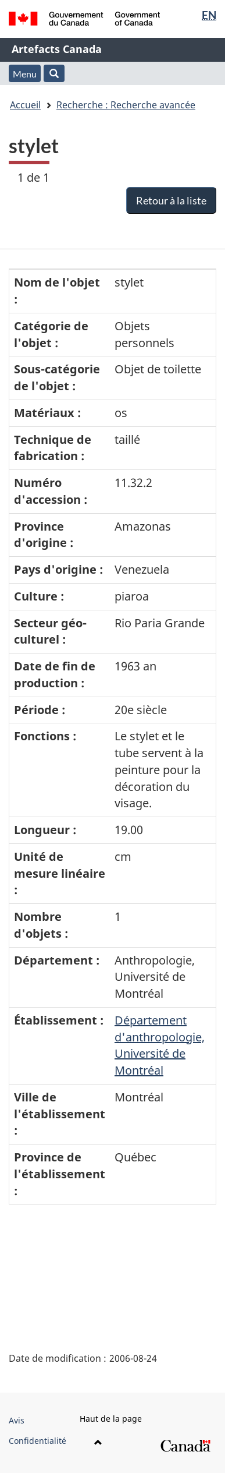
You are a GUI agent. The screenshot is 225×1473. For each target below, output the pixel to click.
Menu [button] (25, 73)
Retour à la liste (171, 200)
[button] (54, 73)
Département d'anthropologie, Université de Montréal (160, 1045)
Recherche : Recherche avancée (125, 104)
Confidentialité (37, 1440)
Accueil (25, 104)
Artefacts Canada (57, 49)
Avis (16, 1420)
